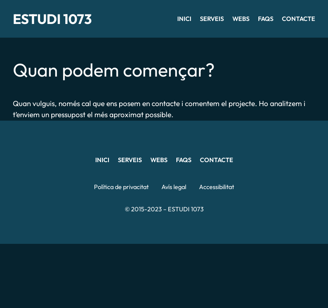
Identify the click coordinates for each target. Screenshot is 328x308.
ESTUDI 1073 (52, 18)
